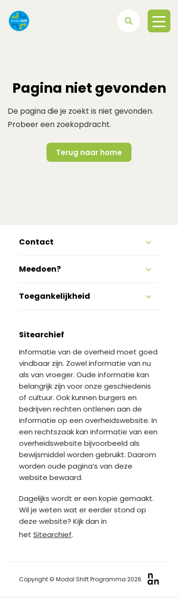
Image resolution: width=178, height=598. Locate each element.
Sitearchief (52, 534)
